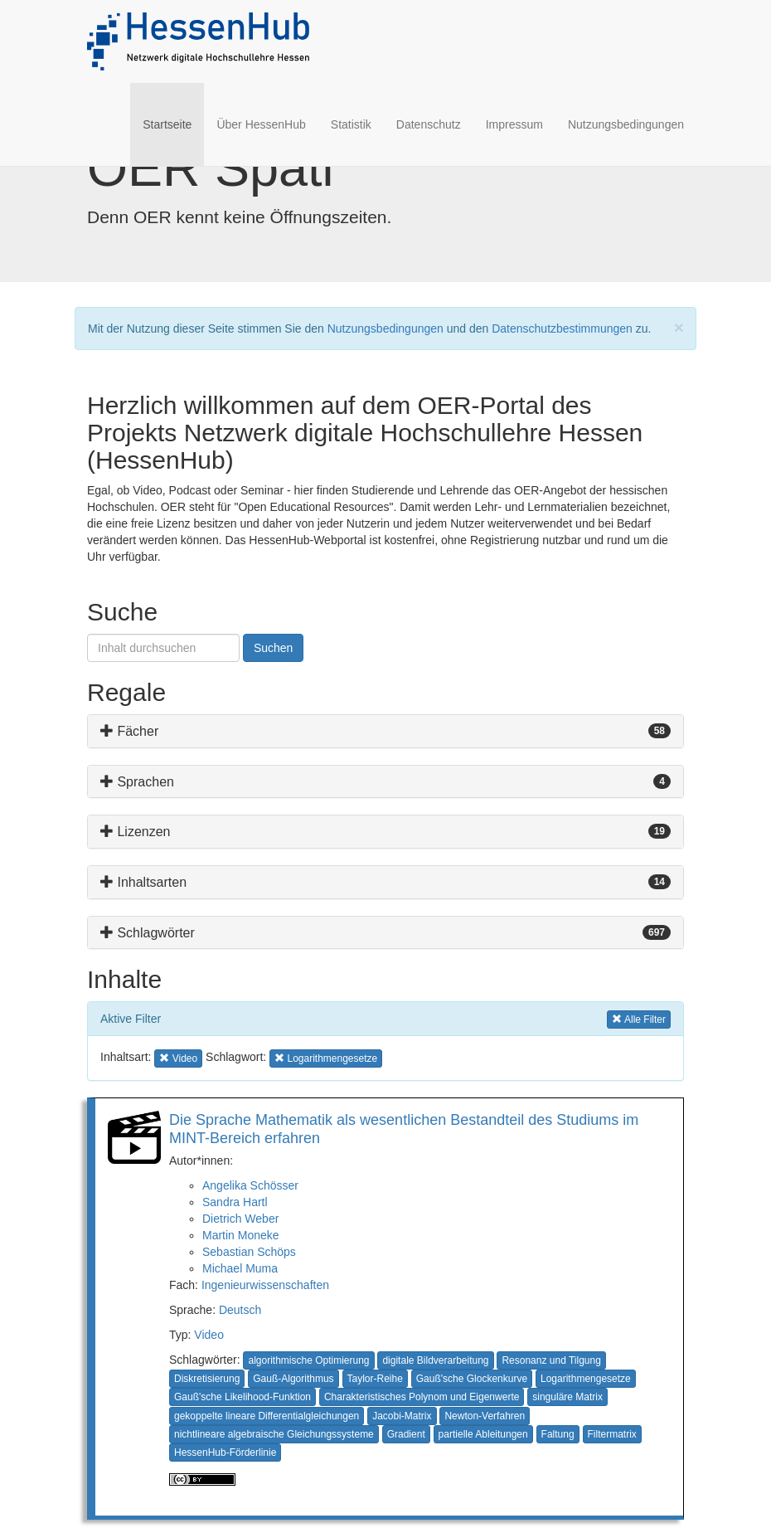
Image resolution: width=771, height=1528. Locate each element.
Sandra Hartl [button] (235, 1202)
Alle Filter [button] (639, 1018)
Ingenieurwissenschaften (265, 1285)
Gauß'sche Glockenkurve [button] (471, 1378)
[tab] (385, 731)
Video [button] (180, 1057)
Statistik (351, 124)
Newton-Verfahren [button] (484, 1416)
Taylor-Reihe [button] (375, 1378)
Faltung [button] (558, 1434)
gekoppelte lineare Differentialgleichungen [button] (266, 1416)
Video (209, 1334)
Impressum (514, 124)
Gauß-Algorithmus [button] (293, 1378)
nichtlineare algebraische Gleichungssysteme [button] (274, 1434)
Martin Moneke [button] (240, 1235)
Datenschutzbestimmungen (562, 328)
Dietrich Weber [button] (240, 1218)
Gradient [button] (406, 1434)
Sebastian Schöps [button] (249, 1251)
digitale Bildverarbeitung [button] (435, 1360)
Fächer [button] (129, 731)
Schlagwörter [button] (147, 933)
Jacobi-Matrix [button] (401, 1416)
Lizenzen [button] (135, 832)
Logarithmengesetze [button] (325, 1057)
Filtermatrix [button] (612, 1434)
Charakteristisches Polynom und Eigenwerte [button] (421, 1397)
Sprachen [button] (137, 782)
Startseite (173, 123)
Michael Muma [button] (240, 1268)
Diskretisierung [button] (207, 1378)
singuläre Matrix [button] (567, 1397)
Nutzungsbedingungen (626, 124)
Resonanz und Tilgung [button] (551, 1360)
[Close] (679, 327)
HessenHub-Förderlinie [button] (225, 1452)
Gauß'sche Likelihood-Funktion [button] (242, 1397)
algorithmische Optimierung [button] (308, 1360)
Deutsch (240, 1309)
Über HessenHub (260, 124)
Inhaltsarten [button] (143, 882)
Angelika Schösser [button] (250, 1185)
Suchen (273, 648)
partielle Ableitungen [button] (483, 1434)
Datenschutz (428, 124)
